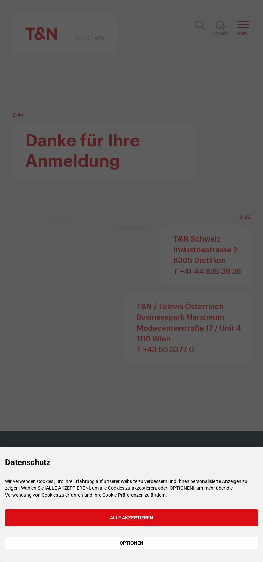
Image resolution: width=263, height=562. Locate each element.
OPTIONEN (131, 543)
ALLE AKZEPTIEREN (131, 518)
